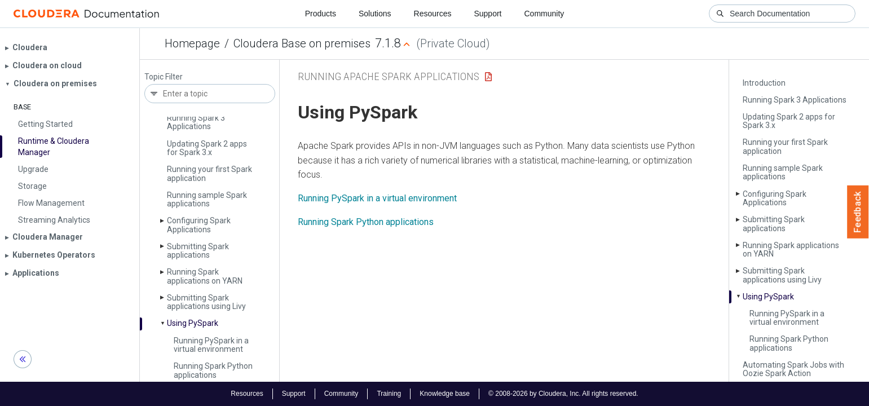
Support (487, 13)
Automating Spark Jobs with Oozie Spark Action (793, 369)
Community (544, 13)
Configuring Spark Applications (199, 224)
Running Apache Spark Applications (388, 76)
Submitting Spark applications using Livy (206, 302)
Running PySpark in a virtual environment (377, 198)
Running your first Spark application (209, 173)
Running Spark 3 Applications (196, 122)
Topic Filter (163, 77)
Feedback (858, 212)
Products (320, 13)
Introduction (764, 82)
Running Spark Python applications (213, 370)
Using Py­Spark (192, 323)
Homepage (192, 43)
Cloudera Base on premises (301, 43)
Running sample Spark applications (207, 199)
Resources (433, 13)
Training (389, 394)
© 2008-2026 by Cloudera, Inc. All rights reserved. (563, 394)
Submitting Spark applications (198, 250)
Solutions (375, 13)
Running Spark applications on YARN (204, 276)
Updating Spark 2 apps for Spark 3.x (207, 148)
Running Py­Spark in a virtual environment (211, 345)
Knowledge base (445, 394)
